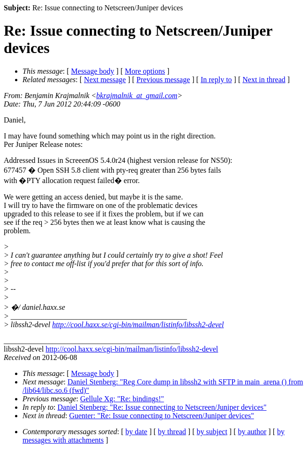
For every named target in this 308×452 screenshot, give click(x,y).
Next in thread (263, 80)
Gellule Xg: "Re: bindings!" (122, 399)
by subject (212, 432)
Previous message (163, 80)
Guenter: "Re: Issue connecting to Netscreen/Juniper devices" (161, 416)
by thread (172, 432)
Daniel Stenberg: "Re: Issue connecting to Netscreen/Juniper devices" (162, 407)
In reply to (216, 80)
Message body (92, 71)
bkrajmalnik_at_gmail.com (136, 96)
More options (145, 71)
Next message (105, 80)
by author (252, 432)
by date (137, 432)
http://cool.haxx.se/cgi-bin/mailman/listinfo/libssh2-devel (138, 325)
